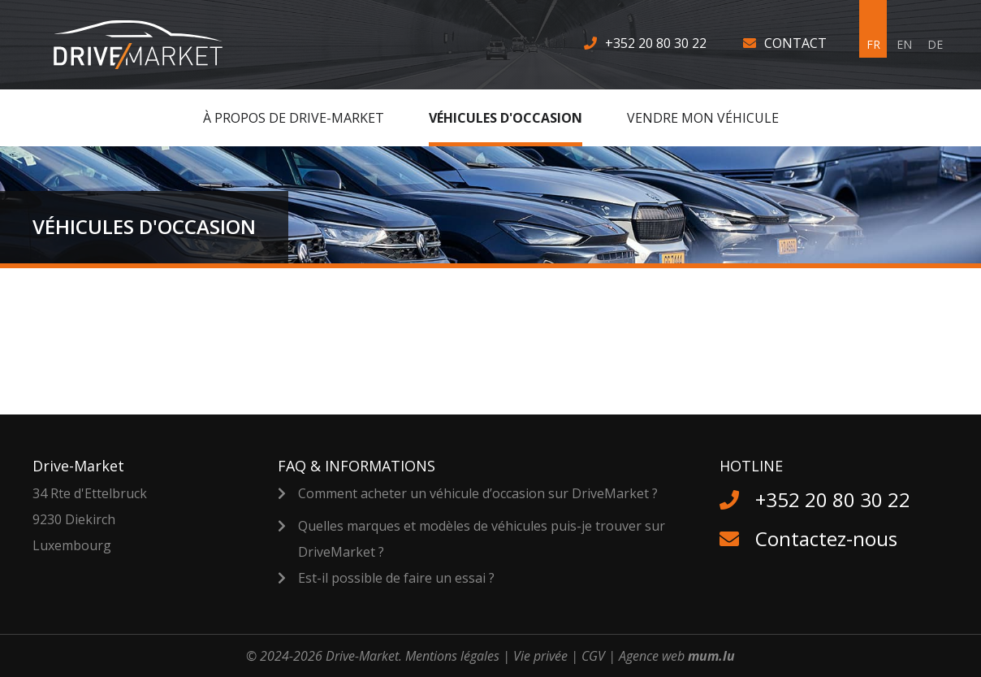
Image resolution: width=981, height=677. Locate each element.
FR (873, 44)
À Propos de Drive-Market (293, 118)
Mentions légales (452, 656)
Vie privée (540, 656)
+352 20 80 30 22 (656, 43)
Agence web (652, 656)
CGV (593, 656)
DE (935, 44)
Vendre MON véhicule (703, 118)
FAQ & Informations (356, 465)
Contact (795, 43)
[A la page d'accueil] (148, 44)
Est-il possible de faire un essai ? (396, 578)
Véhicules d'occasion (505, 118)
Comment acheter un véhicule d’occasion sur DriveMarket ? (478, 493)
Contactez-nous (826, 538)
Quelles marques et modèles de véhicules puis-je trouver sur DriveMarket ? (481, 539)
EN (904, 44)
